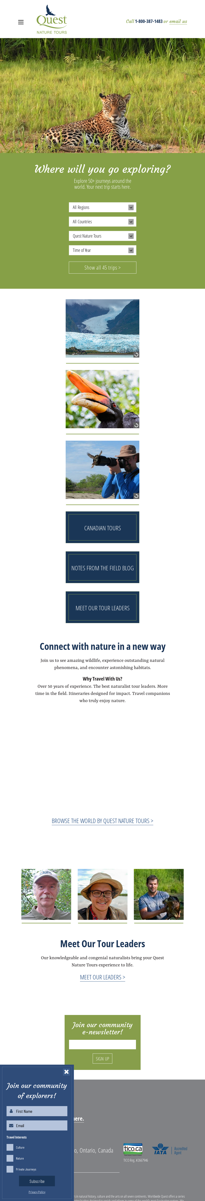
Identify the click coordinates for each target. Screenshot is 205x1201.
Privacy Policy (37, 1192)
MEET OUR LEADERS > (102, 977)
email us (178, 21)
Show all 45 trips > (102, 267)
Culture (20, 1147)
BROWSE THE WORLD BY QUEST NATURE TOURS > (102, 820)
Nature (20, 1158)
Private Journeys (26, 1169)
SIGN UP (102, 1058)
